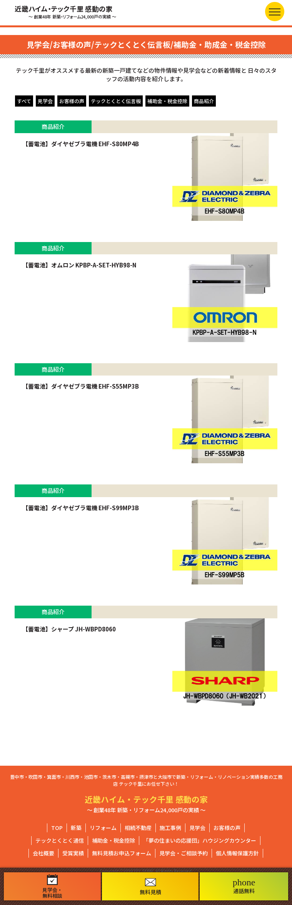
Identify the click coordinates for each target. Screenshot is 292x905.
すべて (24, 101)
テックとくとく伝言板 (116, 101)
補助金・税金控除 (167, 101)
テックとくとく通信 (59, 840)
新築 (76, 828)
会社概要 (43, 853)
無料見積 (150, 887)
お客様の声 (71, 101)
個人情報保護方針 (237, 853)
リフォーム (103, 828)
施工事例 (170, 828)
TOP (57, 828)
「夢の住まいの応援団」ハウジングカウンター (199, 840)
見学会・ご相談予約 (183, 853)
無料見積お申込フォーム (121, 853)
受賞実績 (73, 853)
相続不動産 (138, 828)
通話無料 (244, 886)
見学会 (45, 101)
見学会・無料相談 (52, 886)
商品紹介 (204, 101)
